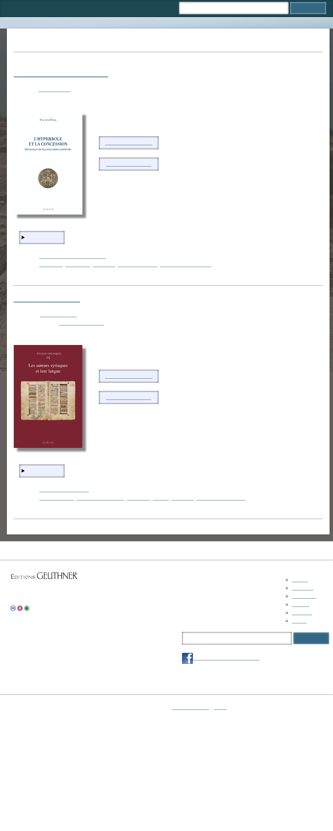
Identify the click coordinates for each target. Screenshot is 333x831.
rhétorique (51, 264)
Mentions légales (190, 707)
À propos (133, 8)
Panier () (164, 8)
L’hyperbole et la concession (61, 73)
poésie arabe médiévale (185, 264)
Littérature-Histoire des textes (72, 256)
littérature (104, 264)
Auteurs (104, 8)
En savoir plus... (44, 237)
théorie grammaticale (100, 497)
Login (220, 707)
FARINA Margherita (81, 322)
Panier (299, 620)
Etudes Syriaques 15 (47, 298)
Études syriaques (58, 314)
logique (161, 497)
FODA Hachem (54, 89)
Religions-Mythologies (64, 489)
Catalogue (41, 8)
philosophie (77, 264)
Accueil (13, 8)
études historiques (138, 264)
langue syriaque (56, 497)
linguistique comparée (220, 497)
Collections (74, 8)
